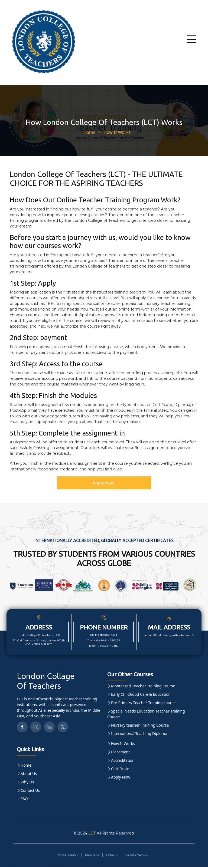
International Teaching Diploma (139, 733)
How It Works (117, 132)
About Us (29, 773)
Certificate (120, 768)
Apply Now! (104, 483)
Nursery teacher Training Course (140, 725)
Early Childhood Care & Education (141, 694)
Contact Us (30, 790)
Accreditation (123, 760)
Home (89, 132)
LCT (92, 833)
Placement (120, 751)
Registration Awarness (136, 854)
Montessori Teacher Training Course (143, 685)
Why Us (27, 781)
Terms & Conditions (67, 854)
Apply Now (120, 777)
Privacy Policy (92, 854)
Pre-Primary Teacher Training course (143, 702)
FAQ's (25, 798)
